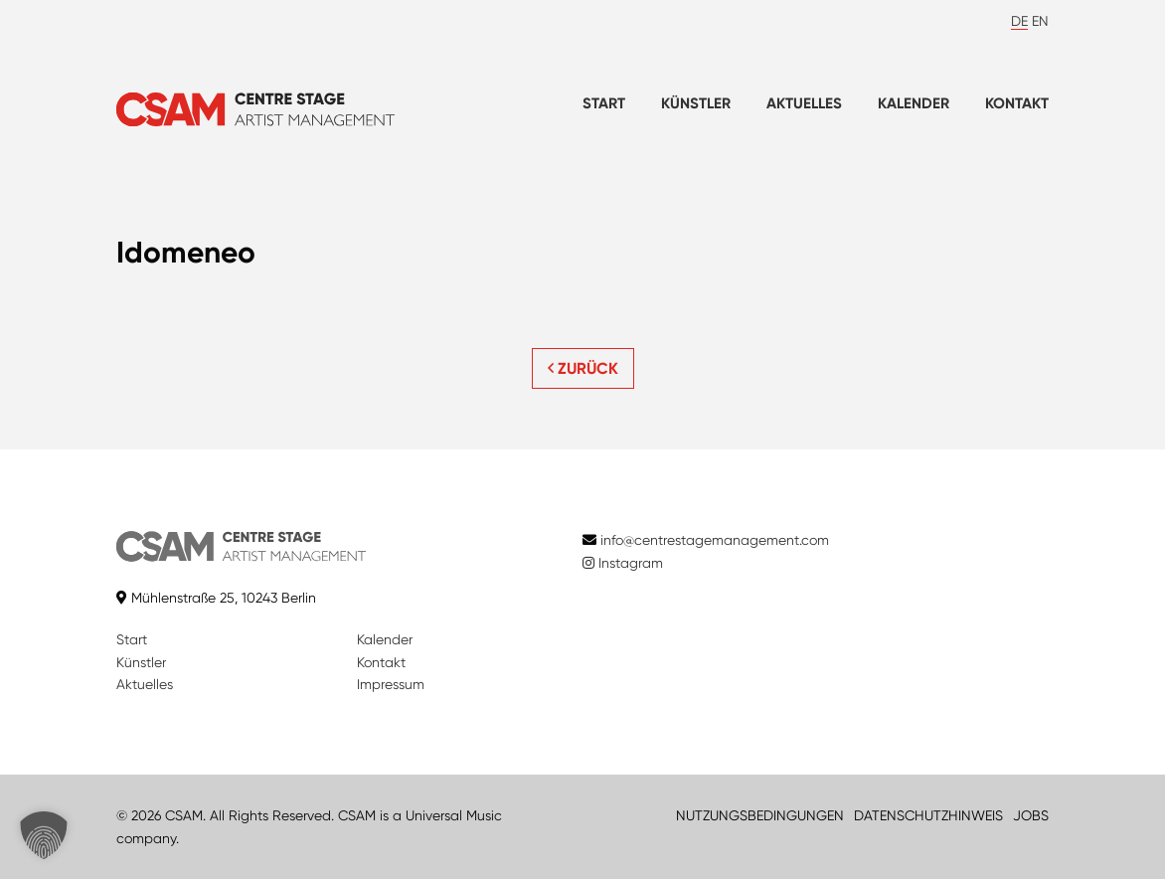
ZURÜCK (583, 368)
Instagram (622, 563)
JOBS (1031, 815)
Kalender (913, 103)
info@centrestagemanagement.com (714, 540)
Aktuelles (804, 103)
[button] (43, 835)
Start (603, 103)
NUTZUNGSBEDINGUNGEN (760, 815)
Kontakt (1017, 103)
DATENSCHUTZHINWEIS (928, 815)
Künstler (696, 103)
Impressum (390, 684)
